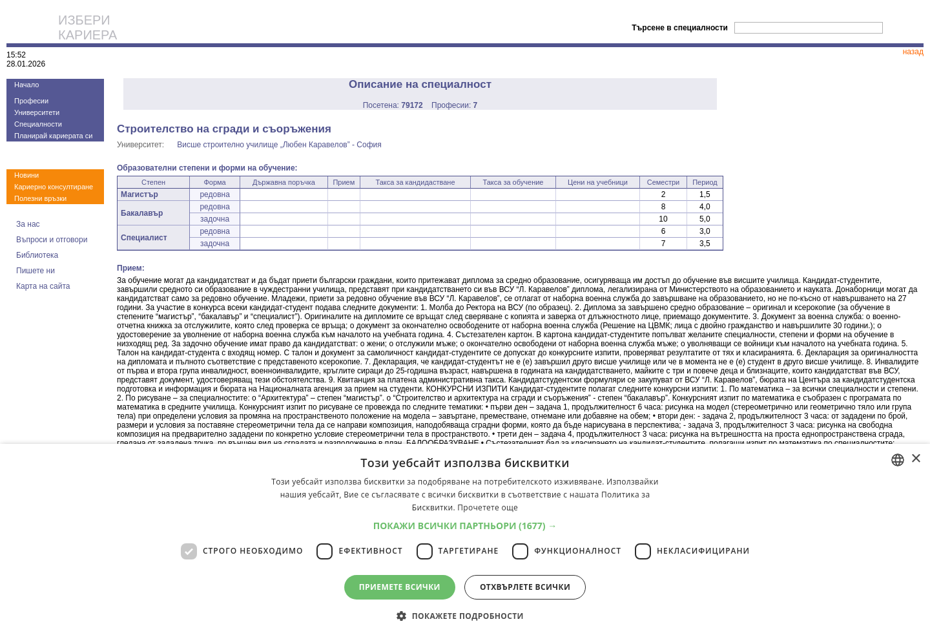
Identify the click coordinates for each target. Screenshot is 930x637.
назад (913, 51)
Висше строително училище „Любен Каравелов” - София (279, 144)
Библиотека (37, 255)
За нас (28, 224)
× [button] (915, 459)
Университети (36, 112)
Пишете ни (35, 270)
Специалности (38, 124)
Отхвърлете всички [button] (525, 586)
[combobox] (897, 460)
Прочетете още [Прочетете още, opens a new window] (487, 507)
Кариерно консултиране (53, 187)
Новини (26, 175)
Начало (26, 85)
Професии (31, 101)
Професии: (454, 105)
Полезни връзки (40, 198)
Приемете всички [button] (399, 586)
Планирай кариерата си (53, 136)
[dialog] (465, 540)
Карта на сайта (43, 286)
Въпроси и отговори (51, 239)
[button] (465, 525)
